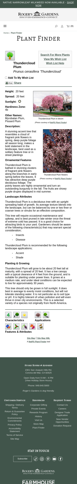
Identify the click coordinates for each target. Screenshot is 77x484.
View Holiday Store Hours (38, 380)
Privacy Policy (15, 425)
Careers (62, 408)
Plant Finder (38, 427)
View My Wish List (55, 59)
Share (17, 82)
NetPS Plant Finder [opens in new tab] (37, 342)
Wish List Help (55, 63)
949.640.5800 (42, 385)
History (38, 416)
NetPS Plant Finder (58, 122)
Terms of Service (14, 435)
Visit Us (38, 420)
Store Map (38, 424)
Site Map (31, 338)
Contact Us (62, 405)
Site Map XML (43, 338)
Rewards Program (38, 412)
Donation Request (62, 425)
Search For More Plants (55, 54)
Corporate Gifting (38, 405)
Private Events (38, 408)
